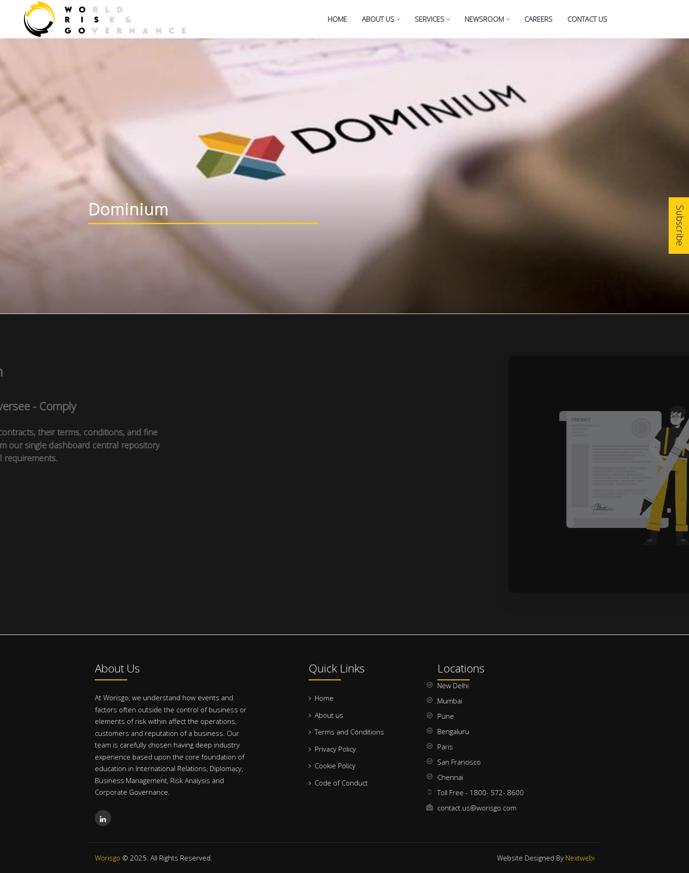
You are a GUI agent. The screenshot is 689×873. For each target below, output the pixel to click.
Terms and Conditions (349, 731)
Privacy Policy (335, 749)
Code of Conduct (341, 782)
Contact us (587, 19)
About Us (381, 19)
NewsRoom (487, 19)
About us (329, 715)
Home (337, 19)
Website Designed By (546, 857)
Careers (538, 19)
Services (432, 19)
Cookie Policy (335, 765)
